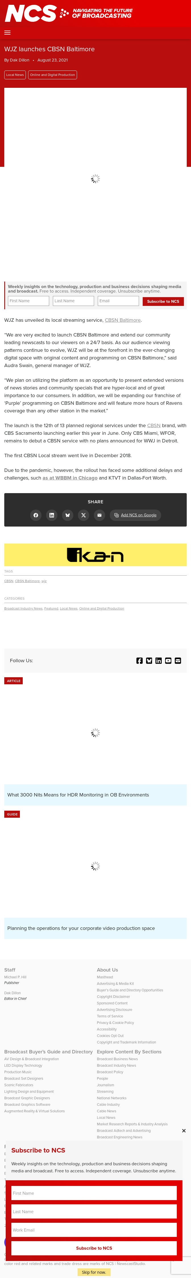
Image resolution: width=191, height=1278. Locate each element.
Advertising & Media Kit (115, 983)
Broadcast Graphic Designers (27, 1098)
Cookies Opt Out (110, 1035)
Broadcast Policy (110, 1072)
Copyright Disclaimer (113, 996)
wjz (44, 580)
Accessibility (107, 1029)
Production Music (18, 1072)
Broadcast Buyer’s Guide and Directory (48, 1052)
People (102, 1078)
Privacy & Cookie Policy (115, 1022)
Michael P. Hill (15, 977)
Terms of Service (110, 1016)
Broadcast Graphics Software (27, 1104)
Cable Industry (108, 1104)
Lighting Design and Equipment (29, 1091)
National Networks (111, 1098)
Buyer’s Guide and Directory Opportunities (130, 990)
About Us (107, 970)
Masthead (105, 977)
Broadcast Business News (117, 1059)
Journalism (105, 1085)
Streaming (105, 1091)
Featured (51, 608)
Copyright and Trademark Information (126, 1042)
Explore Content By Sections (129, 1052)
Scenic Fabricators (18, 1085)
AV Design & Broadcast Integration (31, 1059)
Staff (9, 970)
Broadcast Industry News (23, 608)
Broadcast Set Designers (23, 1078)
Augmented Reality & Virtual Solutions (34, 1111)
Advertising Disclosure (114, 1009)
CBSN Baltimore (123, 320)
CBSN (154, 425)
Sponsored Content (112, 1003)
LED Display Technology (23, 1065)
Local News (15, 74)
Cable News (106, 1111)
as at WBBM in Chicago (70, 478)
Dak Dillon (19, 60)
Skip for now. (94, 1272)
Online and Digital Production (52, 74)
